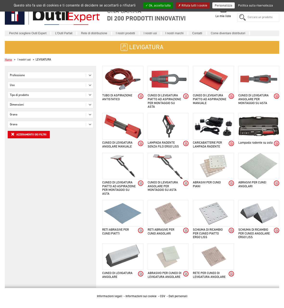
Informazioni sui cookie (141, 296)
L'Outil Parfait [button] (63, 33)
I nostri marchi (174, 33)
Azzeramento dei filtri (28, 134)
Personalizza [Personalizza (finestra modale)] (223, 5)
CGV (163, 296)
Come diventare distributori (228, 33)
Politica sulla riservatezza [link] (255, 5)
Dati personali (178, 296)
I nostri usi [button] (150, 33)
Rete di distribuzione (94, 33)
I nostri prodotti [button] (125, 33)
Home (8, 59)
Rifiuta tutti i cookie (192, 5)
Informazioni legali (110, 296)
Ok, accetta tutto (158, 5)
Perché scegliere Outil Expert (27, 33)
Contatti (197, 33)
